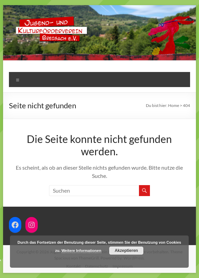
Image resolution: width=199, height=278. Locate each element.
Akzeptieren (126, 250)
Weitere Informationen (81, 251)
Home (173, 105)
